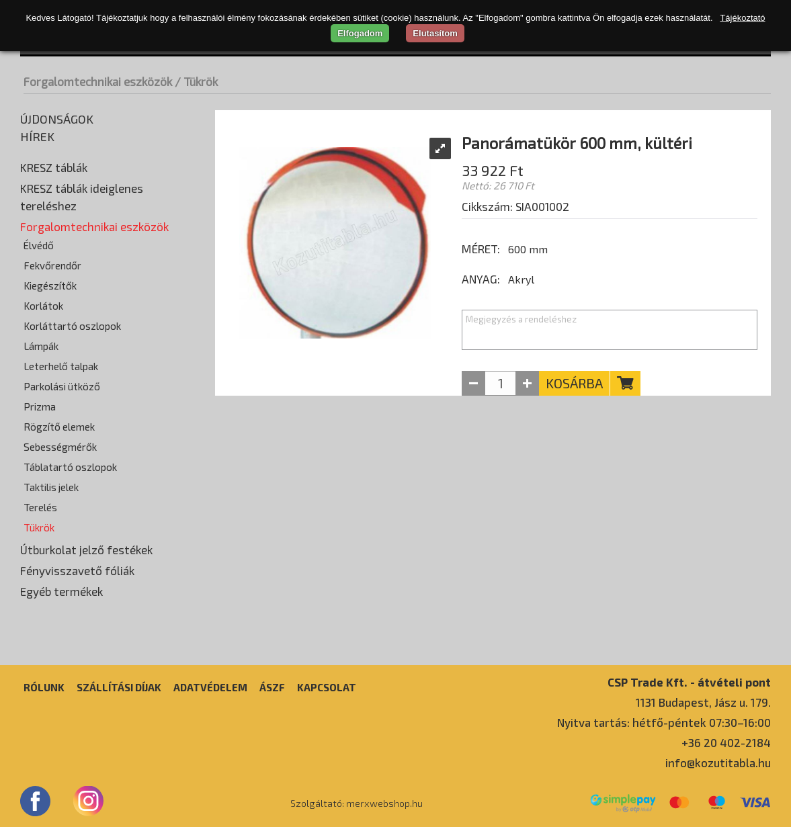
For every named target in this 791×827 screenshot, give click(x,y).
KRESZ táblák (53, 167)
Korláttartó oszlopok (72, 326)
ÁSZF (272, 687)
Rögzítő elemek (59, 427)
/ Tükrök (196, 81)
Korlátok (43, 306)
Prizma (40, 406)
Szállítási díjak (119, 687)
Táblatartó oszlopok (70, 467)
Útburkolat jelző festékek (86, 549)
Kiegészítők (50, 285)
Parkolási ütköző (62, 386)
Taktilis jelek (51, 487)
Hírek (37, 136)
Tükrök (39, 527)
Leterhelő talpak (61, 366)
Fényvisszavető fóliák (77, 570)
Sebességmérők (60, 447)
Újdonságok (56, 119)
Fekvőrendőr (52, 265)
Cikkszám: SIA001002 (515, 206)
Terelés (40, 507)
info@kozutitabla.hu (718, 762)
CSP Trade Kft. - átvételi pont (689, 682)
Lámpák (41, 346)
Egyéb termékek (61, 591)
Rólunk (44, 687)
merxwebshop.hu (384, 803)
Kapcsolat (326, 687)
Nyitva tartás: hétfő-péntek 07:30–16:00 (664, 722)
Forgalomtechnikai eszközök (98, 81)
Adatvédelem (210, 687)
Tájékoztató (742, 18)
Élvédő (39, 245)
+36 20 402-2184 (726, 742)
